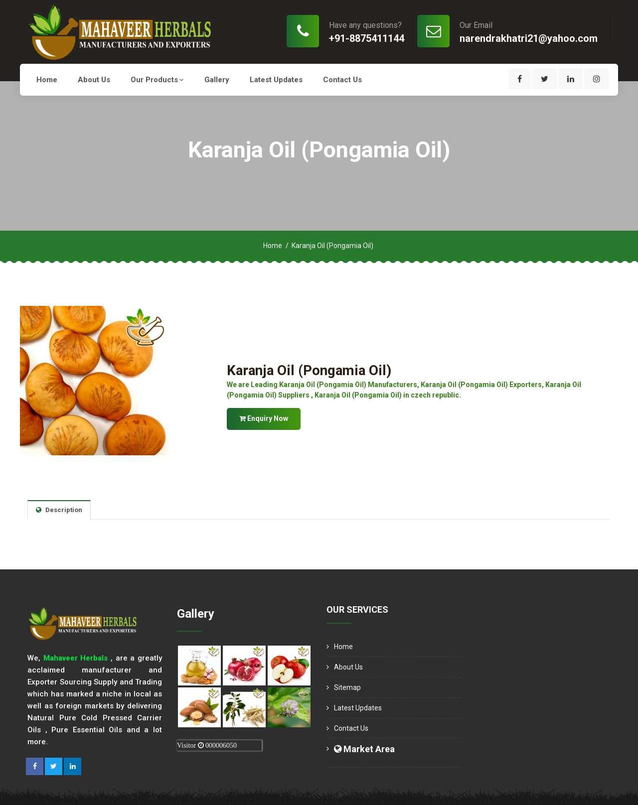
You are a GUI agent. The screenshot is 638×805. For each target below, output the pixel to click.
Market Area (364, 749)
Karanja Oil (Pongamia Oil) (310, 370)
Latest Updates (276, 79)
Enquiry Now (263, 418)
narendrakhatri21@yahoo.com (529, 38)
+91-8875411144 (366, 38)
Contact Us (342, 79)
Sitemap (347, 687)
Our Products (157, 79)
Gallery (216, 79)
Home (46, 79)
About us (94, 79)
